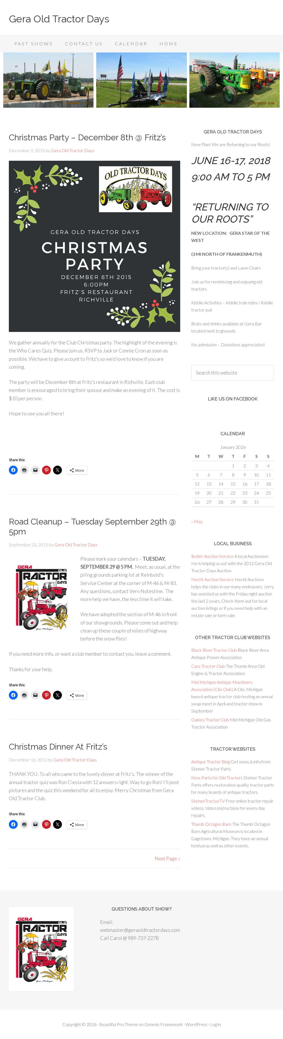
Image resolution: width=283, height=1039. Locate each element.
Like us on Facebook (233, 399)
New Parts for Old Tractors (217, 777)
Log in (215, 1024)
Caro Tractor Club (208, 666)
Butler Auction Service (212, 556)
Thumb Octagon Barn (211, 824)
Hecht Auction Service (212, 579)
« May (197, 521)
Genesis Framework (163, 1024)
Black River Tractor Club (214, 650)
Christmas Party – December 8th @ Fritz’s (87, 137)
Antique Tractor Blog (210, 761)
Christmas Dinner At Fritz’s (58, 746)
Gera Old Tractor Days (59, 19)
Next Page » (167, 858)
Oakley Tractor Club (210, 719)
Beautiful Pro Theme (118, 1024)
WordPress (196, 1024)
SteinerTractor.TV (208, 800)
